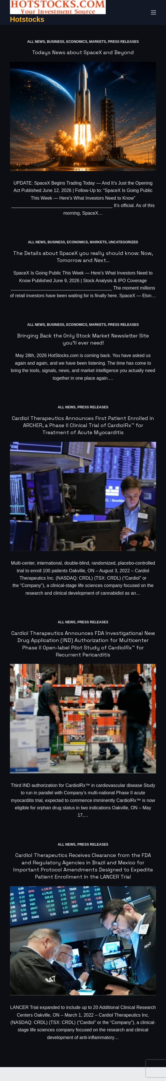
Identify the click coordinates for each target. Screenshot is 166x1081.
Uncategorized (123, 242)
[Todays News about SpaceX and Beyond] (83, 116)
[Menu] (153, 12)
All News (36, 42)
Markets (97, 42)
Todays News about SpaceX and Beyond (83, 52)
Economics (76, 42)
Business (55, 42)
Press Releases (123, 42)
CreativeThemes (105, 1074)
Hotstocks (27, 19)
